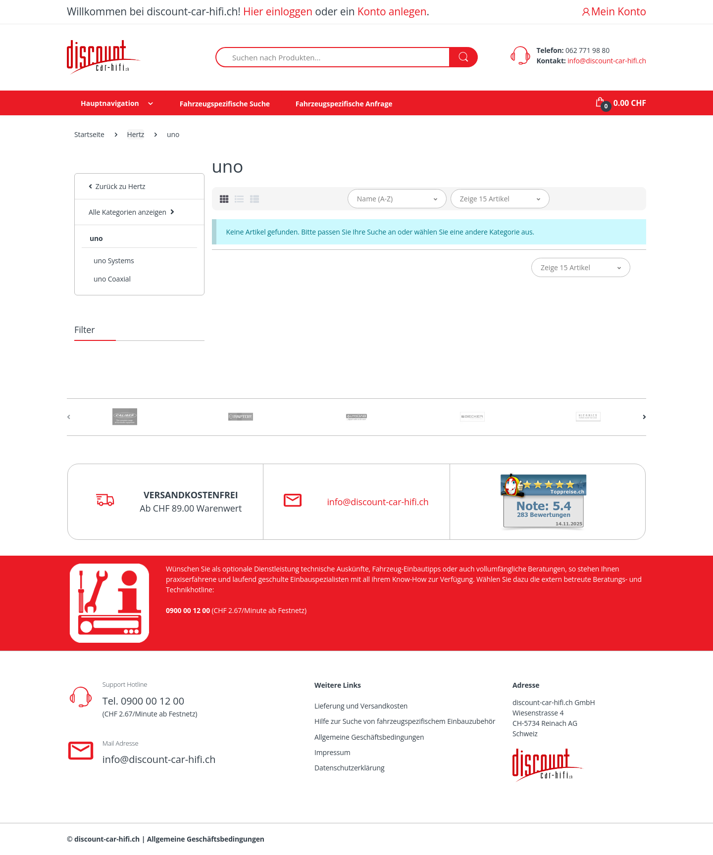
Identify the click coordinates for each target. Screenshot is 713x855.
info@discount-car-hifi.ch (606, 60)
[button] (397, 198)
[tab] (224, 198)
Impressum (332, 752)
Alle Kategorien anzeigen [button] (127, 212)
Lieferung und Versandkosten (360, 706)
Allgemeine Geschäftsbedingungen (369, 737)
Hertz (136, 134)
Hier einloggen (277, 11)
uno (96, 238)
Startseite (89, 134)
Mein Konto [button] (613, 11)
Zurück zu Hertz (117, 186)
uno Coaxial (112, 279)
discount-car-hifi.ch (107, 839)
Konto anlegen (392, 11)
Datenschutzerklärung (349, 767)
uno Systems (114, 260)
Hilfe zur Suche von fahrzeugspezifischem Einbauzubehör (404, 721)
